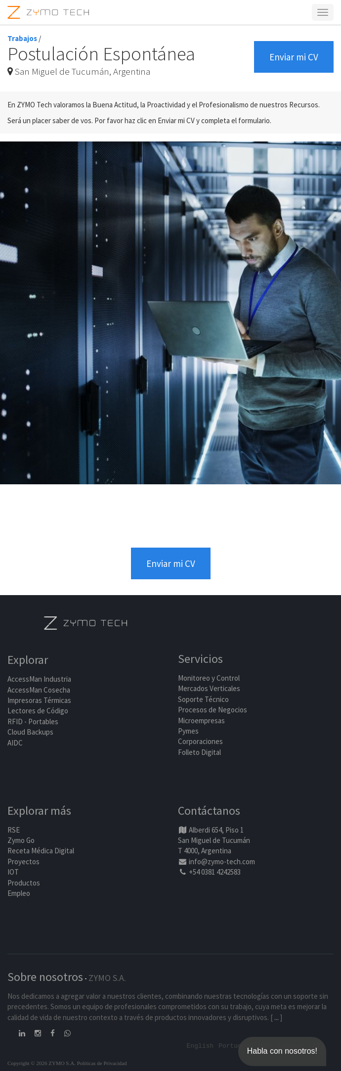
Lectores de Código (37, 710)
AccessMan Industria (39, 679)
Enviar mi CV (293, 57)
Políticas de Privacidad (102, 1063)
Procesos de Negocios (212, 709)
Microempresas (201, 720)
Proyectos (23, 861)
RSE (13, 830)
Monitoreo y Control (209, 678)
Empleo (18, 893)
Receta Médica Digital (40, 850)
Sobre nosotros (45, 976)
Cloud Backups (30, 732)
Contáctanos (209, 810)
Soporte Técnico (203, 699)
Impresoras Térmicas (39, 700)
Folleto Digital (200, 752)
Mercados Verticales (209, 688)
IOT (13, 872)
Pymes (188, 731)
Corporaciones (200, 741)
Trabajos (22, 38)
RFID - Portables (32, 721)
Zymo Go (21, 840)
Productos (23, 882)
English (200, 1045)
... (276, 1017)
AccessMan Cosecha (38, 690)
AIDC (15, 742)
